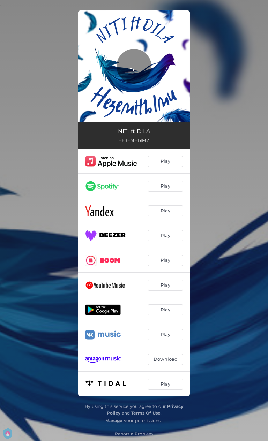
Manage (113, 420)
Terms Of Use (146, 413)
